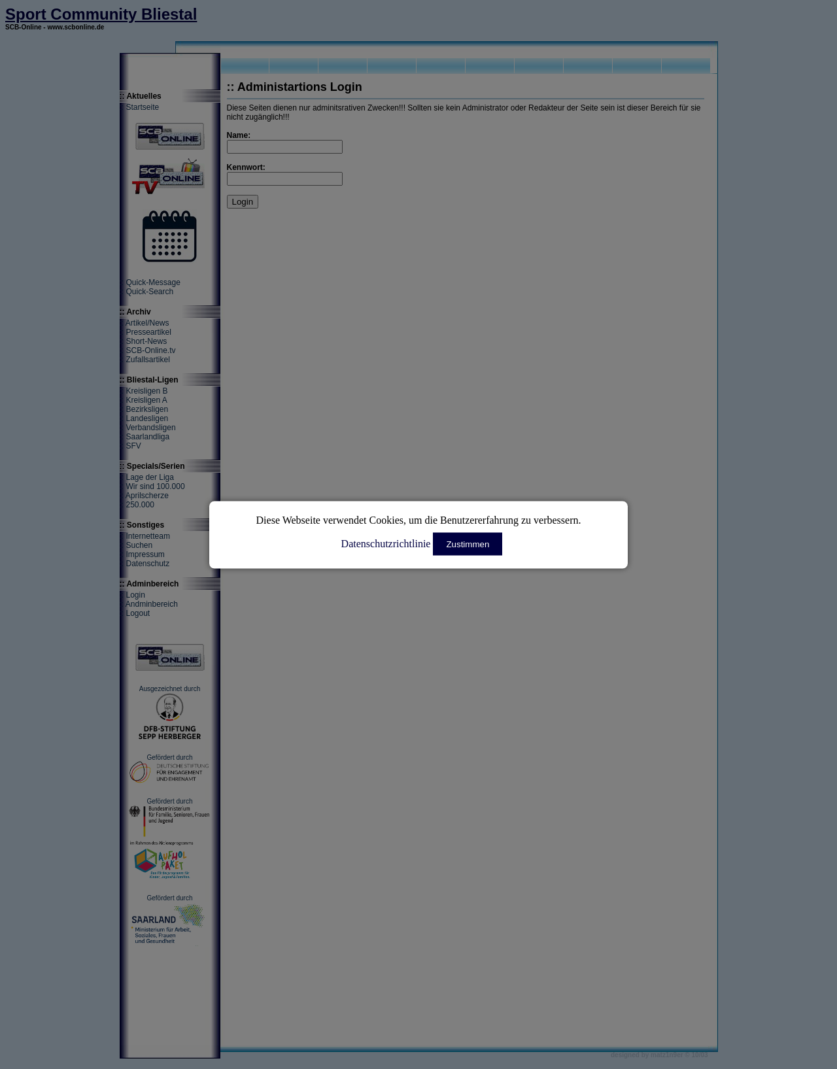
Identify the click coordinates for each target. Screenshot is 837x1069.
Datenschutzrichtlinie (386, 543)
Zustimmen (467, 544)
